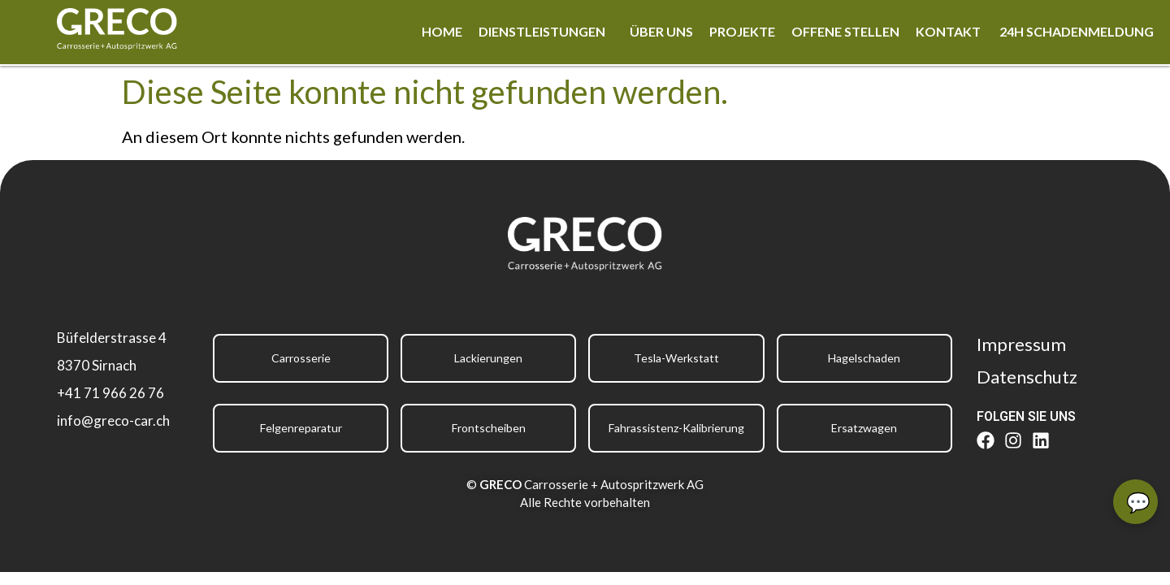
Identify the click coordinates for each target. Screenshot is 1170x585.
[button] (546, 32)
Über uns (661, 31)
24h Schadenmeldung (1076, 31)
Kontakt (949, 31)
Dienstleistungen (542, 31)
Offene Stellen (845, 31)
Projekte (742, 31)
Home (442, 31)
